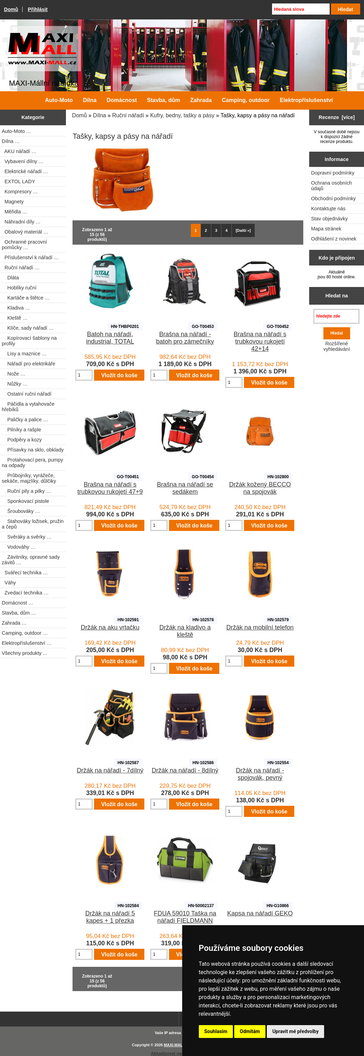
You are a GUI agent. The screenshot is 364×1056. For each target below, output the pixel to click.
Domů (11, 9)
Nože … (13, 374)
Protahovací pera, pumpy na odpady (32, 462)
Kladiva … (16, 308)
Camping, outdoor (246, 100)
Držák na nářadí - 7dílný (110, 770)
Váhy (9, 582)
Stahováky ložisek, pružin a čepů (33, 524)
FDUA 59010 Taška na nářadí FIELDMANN (185, 917)
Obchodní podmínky (333, 198)
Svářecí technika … (25, 572)
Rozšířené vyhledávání (336, 346)
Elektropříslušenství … (27, 643)
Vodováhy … (19, 547)
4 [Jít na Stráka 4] (227, 230)
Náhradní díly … (21, 222)
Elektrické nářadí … (25, 171)
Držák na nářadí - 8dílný (185, 770)
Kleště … (14, 318)
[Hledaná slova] (300, 9)
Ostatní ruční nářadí (26, 394)
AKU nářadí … (19, 151)
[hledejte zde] (336, 316)
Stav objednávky (329, 218)
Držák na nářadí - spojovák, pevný (260, 774)
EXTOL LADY (18, 181)
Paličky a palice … (25, 419)
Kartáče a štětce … (26, 298)
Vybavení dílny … (22, 161)
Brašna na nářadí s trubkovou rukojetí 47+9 (110, 488)
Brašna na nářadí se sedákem (185, 488)
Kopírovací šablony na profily (29, 340)
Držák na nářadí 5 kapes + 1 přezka (110, 917)
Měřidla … (14, 211)
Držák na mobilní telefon (260, 627)
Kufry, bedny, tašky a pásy (182, 115)
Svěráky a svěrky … (27, 537)
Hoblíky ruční (19, 287)
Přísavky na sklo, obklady (33, 450)
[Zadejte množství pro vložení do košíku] (84, 375)
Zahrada (201, 100)
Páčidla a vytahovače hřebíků (28, 406)
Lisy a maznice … (24, 353)
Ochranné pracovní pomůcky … (24, 244)
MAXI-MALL (174, 1045)
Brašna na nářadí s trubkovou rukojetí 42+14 (260, 341)
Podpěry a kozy (22, 439)
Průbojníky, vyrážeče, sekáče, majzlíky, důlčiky (29, 478)
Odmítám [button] (250, 1031)
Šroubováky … (21, 511)
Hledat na (336, 295)
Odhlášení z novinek (333, 239)
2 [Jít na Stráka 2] (206, 230)
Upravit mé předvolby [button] (295, 1031)
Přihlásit (38, 9)
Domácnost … (17, 603)
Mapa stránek (326, 228)
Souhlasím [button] (216, 1031)
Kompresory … (20, 191)
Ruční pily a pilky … (26, 491)
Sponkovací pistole (25, 501)
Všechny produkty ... (24, 653)
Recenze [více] (337, 117)
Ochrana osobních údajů (331, 185)
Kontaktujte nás (328, 208)
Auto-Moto (59, 100)
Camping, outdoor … (25, 633)
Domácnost (122, 100)
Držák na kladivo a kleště (185, 631)
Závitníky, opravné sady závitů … (31, 559)
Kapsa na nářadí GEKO (260, 913)
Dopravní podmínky (332, 173)
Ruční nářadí (128, 115)
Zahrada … (14, 623)
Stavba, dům (163, 100)
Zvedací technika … (25, 592)
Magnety (13, 201)
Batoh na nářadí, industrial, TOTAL (110, 338)
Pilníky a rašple (21, 429)
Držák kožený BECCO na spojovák (260, 488)
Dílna (99, 115)
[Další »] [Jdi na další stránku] (243, 230)
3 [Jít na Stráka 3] (216, 230)
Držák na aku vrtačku (110, 627)
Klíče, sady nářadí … (28, 328)
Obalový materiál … (25, 232)
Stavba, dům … (19, 613)
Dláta (10, 277)
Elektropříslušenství (306, 100)
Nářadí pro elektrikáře (28, 363)
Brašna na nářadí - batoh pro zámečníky (185, 338)
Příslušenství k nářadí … (30, 257)
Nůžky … (14, 384)
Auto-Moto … (16, 131)
